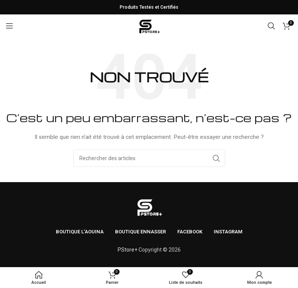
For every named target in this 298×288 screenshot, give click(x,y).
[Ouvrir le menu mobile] (9, 25)
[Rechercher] (271, 25)
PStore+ (127, 250)
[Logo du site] (149, 25)
